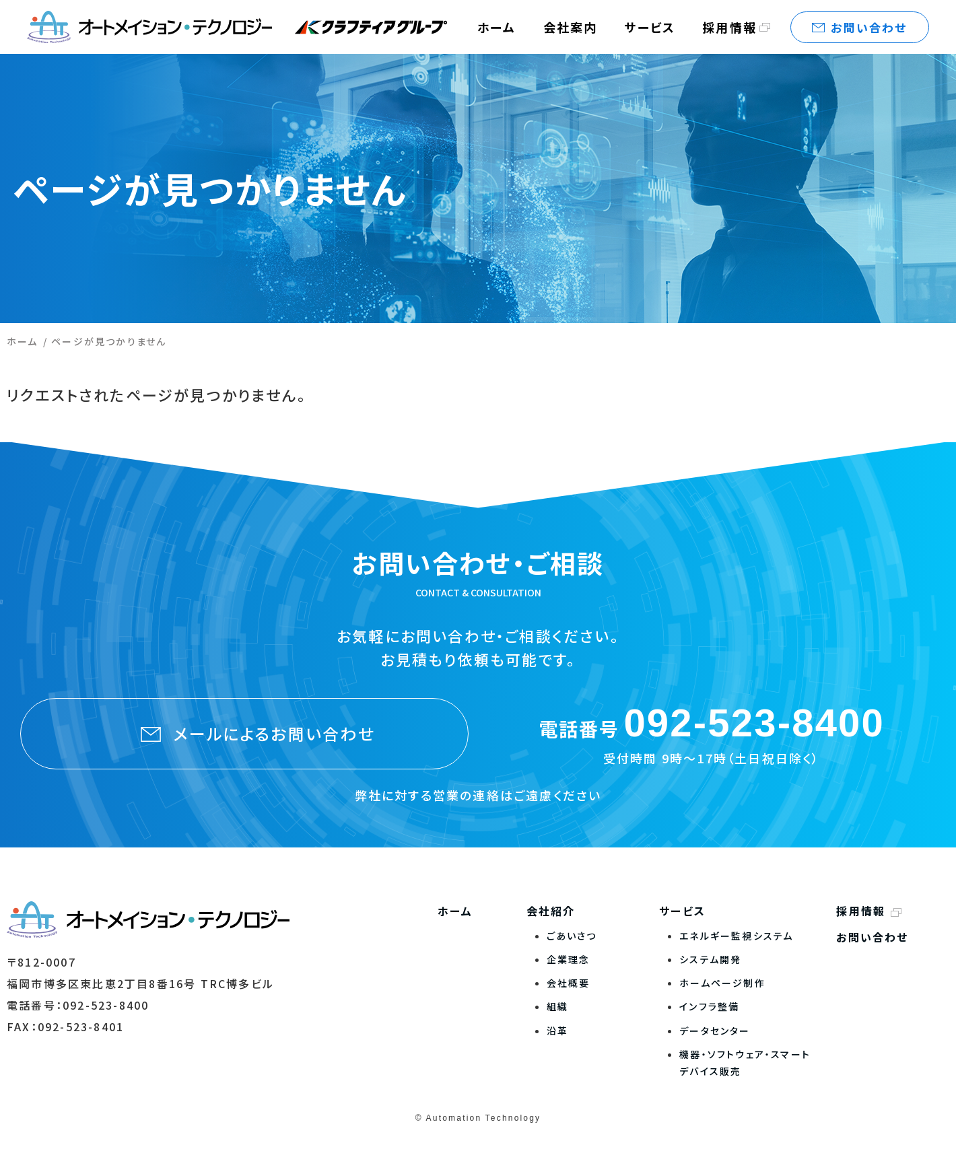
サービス (682, 911)
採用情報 (729, 27)
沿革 (557, 1030)
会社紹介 (551, 911)
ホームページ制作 (722, 982)
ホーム (22, 341)
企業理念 (568, 959)
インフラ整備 (709, 1006)
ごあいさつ (572, 935)
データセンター (714, 1030)
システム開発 (710, 959)
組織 (557, 1006)
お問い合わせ (872, 937)
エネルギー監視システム (736, 935)
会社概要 (568, 982)
